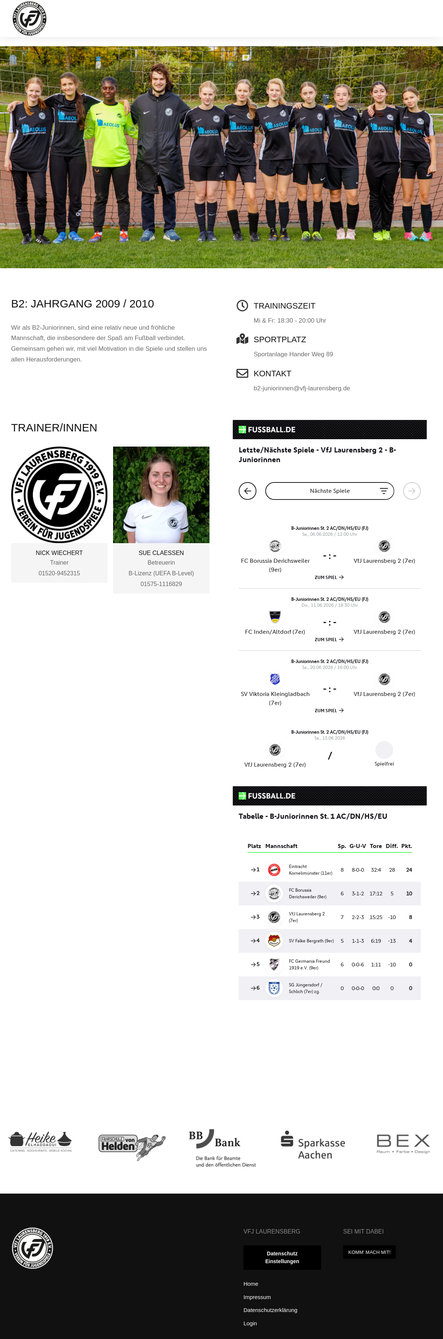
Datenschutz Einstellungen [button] (282, 1257)
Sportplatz (280, 339)
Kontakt (273, 373)
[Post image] (40, 1155)
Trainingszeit (285, 305)
